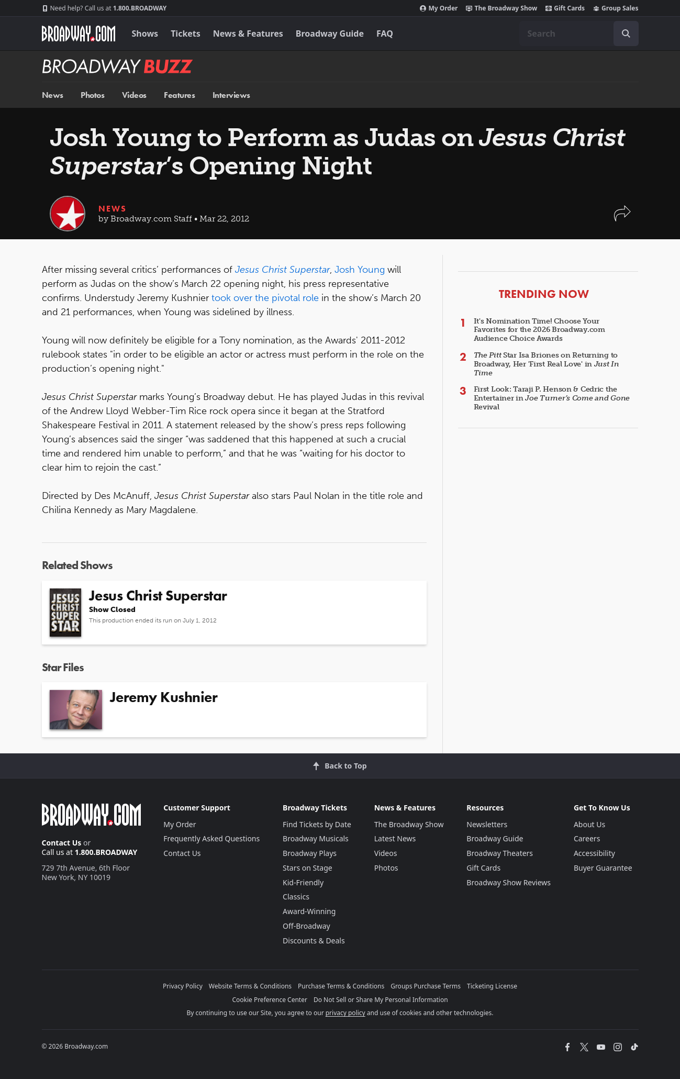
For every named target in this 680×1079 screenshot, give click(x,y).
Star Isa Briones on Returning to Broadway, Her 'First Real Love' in (546, 364)
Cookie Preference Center (269, 999)
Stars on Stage (307, 868)
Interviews (231, 95)
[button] (622, 219)
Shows (145, 33)
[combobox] (579, 33)
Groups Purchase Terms (426, 986)
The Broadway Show (501, 8)
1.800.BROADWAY (104, 8)
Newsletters (486, 824)
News (52, 95)
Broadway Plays (310, 853)
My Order (439, 8)
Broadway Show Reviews (508, 882)
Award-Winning (309, 911)
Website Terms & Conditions (250, 986)
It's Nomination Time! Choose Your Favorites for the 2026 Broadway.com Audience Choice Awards (539, 330)
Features (179, 95)
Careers (587, 838)
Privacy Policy (183, 986)
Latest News (395, 838)
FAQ (384, 33)
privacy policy (345, 1012)
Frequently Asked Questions (211, 838)
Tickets (185, 33)
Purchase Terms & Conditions (341, 986)
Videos (134, 95)
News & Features (248, 33)
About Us (589, 824)
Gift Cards (565, 8)
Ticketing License (492, 986)
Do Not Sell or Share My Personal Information (381, 999)
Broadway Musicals (316, 838)
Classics (296, 897)
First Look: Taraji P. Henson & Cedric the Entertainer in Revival (552, 398)
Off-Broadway (306, 926)
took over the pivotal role (265, 298)
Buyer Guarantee (603, 868)
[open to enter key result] (626, 33)
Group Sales (615, 8)
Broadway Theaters (499, 853)
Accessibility (594, 853)
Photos (92, 95)
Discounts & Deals (314, 940)
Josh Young (360, 269)
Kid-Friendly (303, 882)
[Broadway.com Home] (78, 33)
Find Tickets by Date (317, 824)
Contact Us (62, 843)
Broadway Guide (330, 33)
